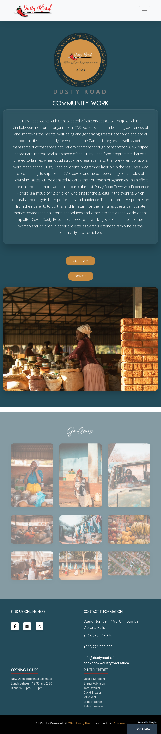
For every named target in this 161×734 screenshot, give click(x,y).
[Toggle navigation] (144, 10)
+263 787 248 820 (98, 635)
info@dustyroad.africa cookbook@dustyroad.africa (106, 660)
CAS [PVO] (80, 261)
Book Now (143, 729)
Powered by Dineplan (147, 722)
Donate (80, 276)
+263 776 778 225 (98, 647)
